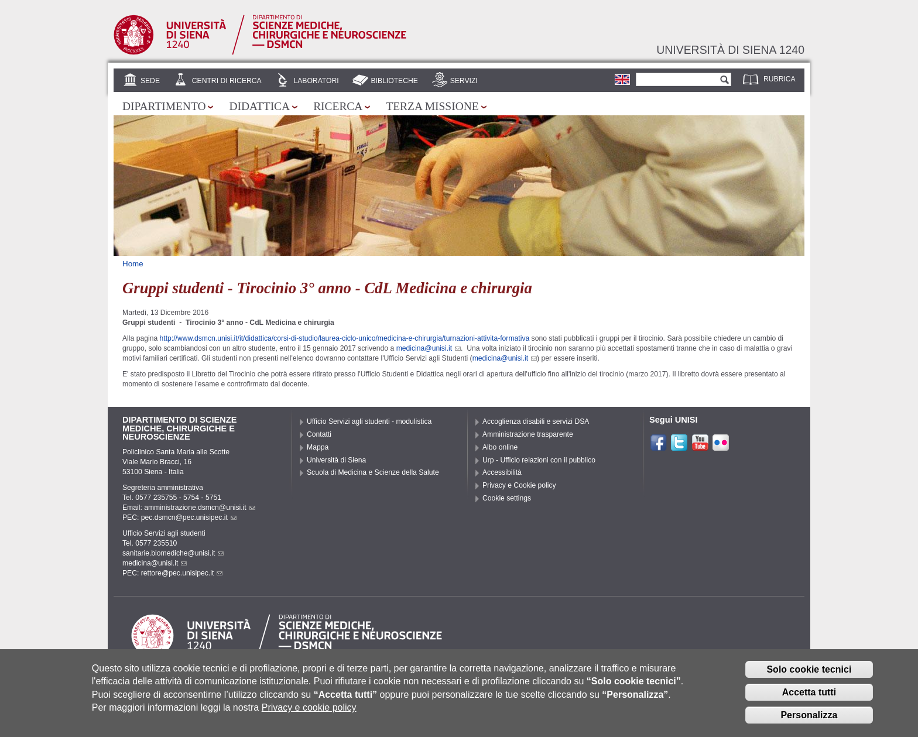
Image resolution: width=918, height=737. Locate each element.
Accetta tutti (809, 700)
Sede (150, 81)
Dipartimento (163, 106)
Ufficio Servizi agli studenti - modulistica (369, 421)
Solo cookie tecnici (808, 678)
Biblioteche (394, 81)
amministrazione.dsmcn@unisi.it (199, 507)
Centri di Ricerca (227, 81)
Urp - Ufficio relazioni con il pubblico (538, 460)
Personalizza (808, 723)
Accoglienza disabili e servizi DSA (535, 421)
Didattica (259, 106)
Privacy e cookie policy (309, 716)
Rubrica (779, 79)
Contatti (319, 434)
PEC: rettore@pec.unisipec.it (172, 573)
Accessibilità (502, 472)
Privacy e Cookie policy (519, 485)
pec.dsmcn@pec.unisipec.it (189, 517)
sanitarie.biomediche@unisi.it (173, 553)
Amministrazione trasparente (527, 434)
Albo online (500, 447)
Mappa (317, 447)
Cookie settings (506, 498)
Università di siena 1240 (730, 49)
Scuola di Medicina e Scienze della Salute (373, 472)
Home (132, 263)
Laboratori (315, 81)
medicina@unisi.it (428, 348)
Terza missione (432, 106)
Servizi (464, 81)
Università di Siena (336, 460)
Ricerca (337, 106)
